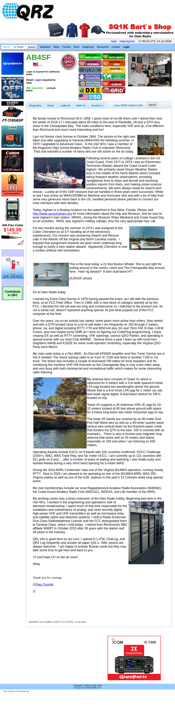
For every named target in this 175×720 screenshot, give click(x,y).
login (114, 41)
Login (126, 46)
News (56, 46)
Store (76, 46)
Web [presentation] (81, 105)
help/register (127, 41)
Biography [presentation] (35, 105)
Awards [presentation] (97, 105)
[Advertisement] (63, 658)
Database (45, 46)
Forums (66, 46)
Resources (103, 46)
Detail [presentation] (50, 105)
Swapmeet (88, 46)
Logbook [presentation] (65, 105)
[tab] (35, 105)
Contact (115, 46)
